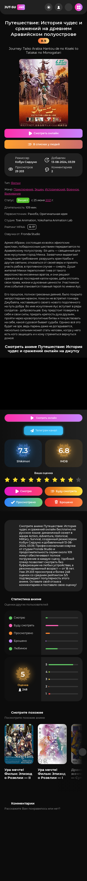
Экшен (39, 189)
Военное (73, 189)
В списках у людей (46, 144)
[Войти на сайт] (59, 7)
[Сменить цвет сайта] (49, 7)
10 (80, 479)
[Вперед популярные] (83, 752)
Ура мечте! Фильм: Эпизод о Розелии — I (52, 774)
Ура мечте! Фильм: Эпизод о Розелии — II (18, 774)
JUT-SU (14, 7)
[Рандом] (69, 7)
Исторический (55, 189)
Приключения (23, 189)
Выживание (12, 193)
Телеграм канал (46, 430)
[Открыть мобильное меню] (79, 7)
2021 (48, 200)
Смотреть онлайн (46, 133)
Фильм (15, 183)
